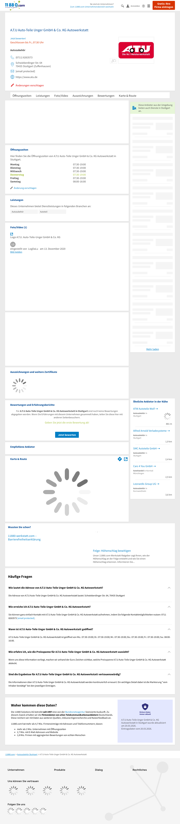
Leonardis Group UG (144, 484)
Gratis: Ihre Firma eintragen (163, 5)
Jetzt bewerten (67, 435)
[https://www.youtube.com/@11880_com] (43, 811)
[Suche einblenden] (123, 5)
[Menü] (150, 5)
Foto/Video (61, 95)
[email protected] (26, 618)
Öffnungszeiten (22, 95)
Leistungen (43, 95)
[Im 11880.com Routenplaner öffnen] (120, 458)
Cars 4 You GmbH (143, 466)
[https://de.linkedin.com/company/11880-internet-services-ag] (35, 811)
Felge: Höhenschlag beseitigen (112, 550)
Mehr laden (152, 349)
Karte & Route (127, 95)
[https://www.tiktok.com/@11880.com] (27, 811)
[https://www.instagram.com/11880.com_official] (19, 811)
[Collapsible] (169, 587)
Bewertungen (106, 95)
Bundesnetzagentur (75, 711)
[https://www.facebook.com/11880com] (11, 811)
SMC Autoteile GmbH (145, 448)
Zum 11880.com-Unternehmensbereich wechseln (92, 6)
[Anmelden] (134, 5)
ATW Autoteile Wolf (144, 408)
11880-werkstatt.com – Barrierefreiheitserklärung (24, 537)
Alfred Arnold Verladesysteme (150, 430)
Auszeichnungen (83, 95)
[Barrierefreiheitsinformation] (144, 5)
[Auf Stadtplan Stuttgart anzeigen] (126, 458)
